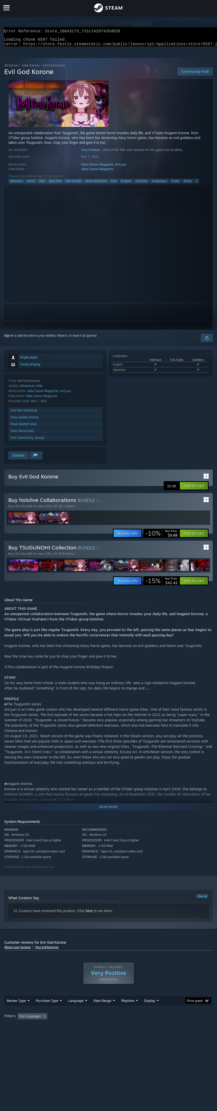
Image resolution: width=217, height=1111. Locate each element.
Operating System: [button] (18, 1033)
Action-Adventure (96, 184)
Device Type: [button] (83, 1033)
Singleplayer (159, 184)
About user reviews (17, 950)
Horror (31, 184)
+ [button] (196, 184)
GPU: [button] (61, 1033)
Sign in (8, 338)
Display (149, 1011)
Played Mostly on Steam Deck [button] (156, 1026)
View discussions (22, 434)
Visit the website (24, 413)
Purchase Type (47, 1011)
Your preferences (47, 950)
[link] (161, 536)
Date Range (102, 1011)
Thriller (175, 184)
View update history (24, 420)
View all (202, 899)
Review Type (16, 1011)
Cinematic (141, 184)
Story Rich (55, 184)
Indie (114, 184)
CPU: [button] (44, 1033)
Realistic (126, 184)
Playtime (127, 1011)
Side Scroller (73, 184)
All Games (11, 68)
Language (75, 1011)
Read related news (23, 427)
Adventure (16, 184)
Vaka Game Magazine (97, 167)
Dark (42, 184)
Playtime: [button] (120, 1026)
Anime (187, 184)
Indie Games (31, 68)
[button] (194, 489)
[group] (108, 1029)
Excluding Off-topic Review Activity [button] (81, 1026)
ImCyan (121, 167)
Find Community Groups (27, 441)
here (89, 914)
